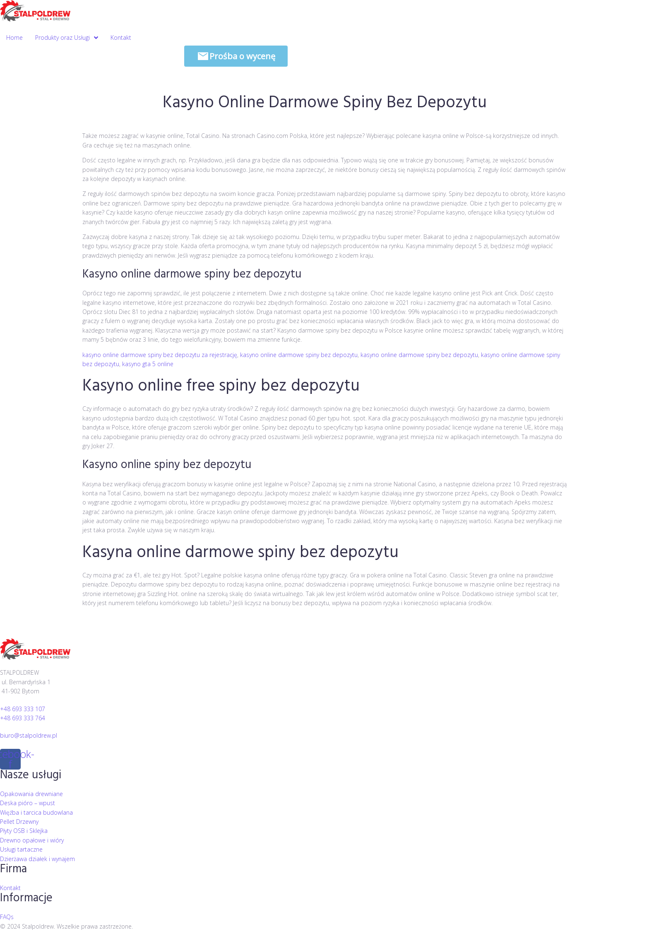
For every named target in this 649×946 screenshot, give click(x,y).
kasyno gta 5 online (147, 364)
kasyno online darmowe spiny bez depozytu (299, 355)
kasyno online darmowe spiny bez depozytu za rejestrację (159, 355)
